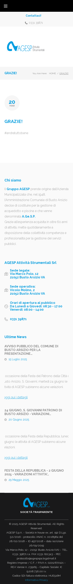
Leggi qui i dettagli (15, 397)
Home (52, 73)
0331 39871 (36, 22)
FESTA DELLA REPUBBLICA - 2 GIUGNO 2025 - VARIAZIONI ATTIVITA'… (34, 472)
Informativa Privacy (36, 579)
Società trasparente (36, 512)
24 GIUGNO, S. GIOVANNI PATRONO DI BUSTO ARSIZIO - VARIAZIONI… (33, 412)
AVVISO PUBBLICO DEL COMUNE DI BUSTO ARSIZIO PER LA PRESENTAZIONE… (31, 350)
